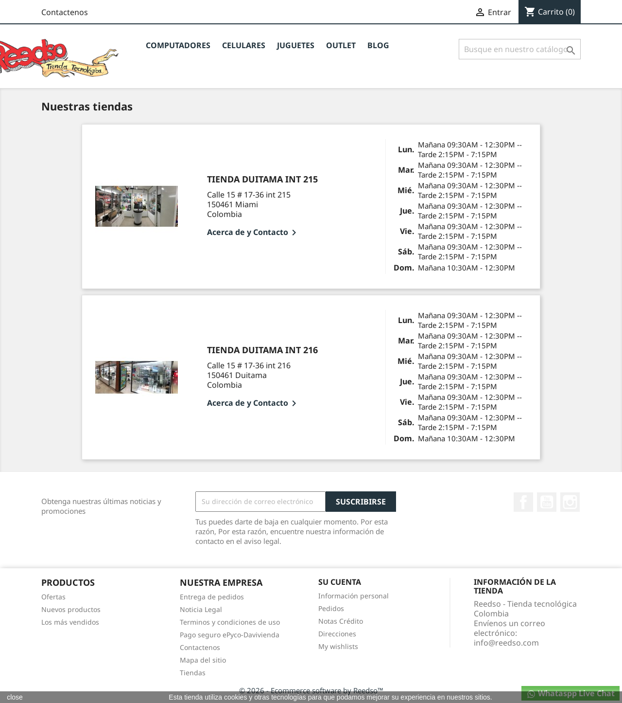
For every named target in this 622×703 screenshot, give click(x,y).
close (15, 697)
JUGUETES (295, 45)
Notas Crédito (340, 621)
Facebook (523, 502)
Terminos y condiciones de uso (230, 622)
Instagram (570, 502)
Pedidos (331, 608)
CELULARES (243, 45)
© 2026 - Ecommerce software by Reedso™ (311, 690)
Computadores (178, 45)
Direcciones (337, 633)
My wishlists (338, 646)
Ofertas (53, 596)
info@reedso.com (506, 642)
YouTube (546, 502)
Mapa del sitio (203, 660)
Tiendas (193, 672)
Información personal (353, 595)
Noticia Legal (201, 609)
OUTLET (341, 45)
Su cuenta (339, 582)
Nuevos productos (71, 609)
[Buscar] (520, 49)
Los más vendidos (70, 622)
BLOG (378, 45)
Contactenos (64, 12)
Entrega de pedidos (212, 596)
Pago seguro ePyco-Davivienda (229, 634)
